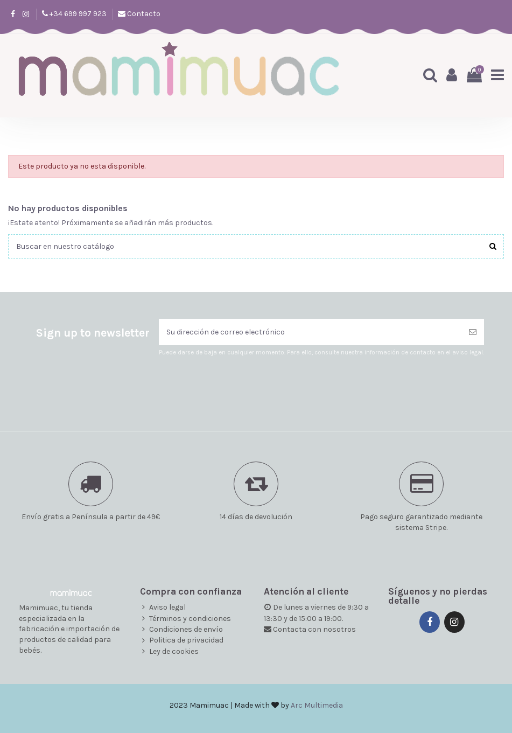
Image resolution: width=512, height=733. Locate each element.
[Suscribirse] (472, 332)
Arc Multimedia (317, 705)
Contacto (142, 13)
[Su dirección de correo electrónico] (310, 332)
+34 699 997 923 (77, 13)
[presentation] (249, 383)
